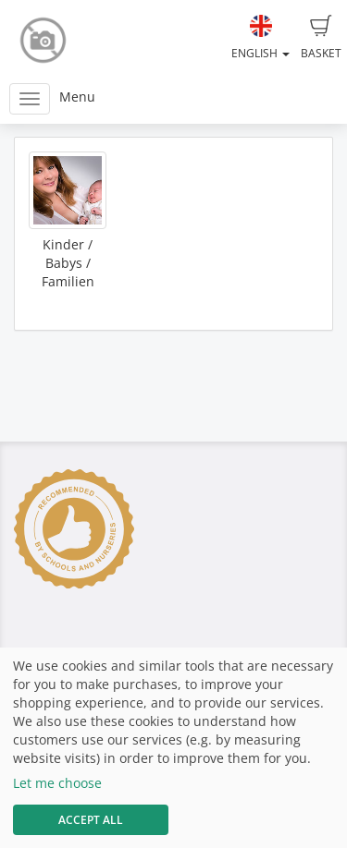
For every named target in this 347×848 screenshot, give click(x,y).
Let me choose (57, 783)
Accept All (90, 820)
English (260, 38)
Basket (321, 38)
